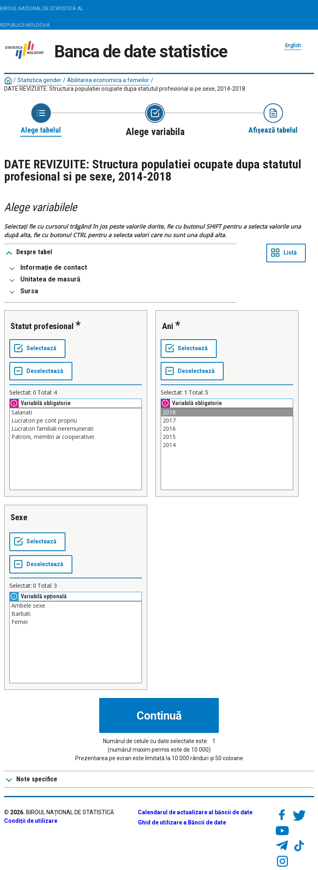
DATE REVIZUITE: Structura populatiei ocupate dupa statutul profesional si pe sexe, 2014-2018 (124, 88)
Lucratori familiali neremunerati (76, 429)
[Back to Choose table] (40, 119)
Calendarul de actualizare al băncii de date (195, 812)
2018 (227, 412)
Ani (167, 326)
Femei (76, 622)
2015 (227, 437)
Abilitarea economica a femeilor (108, 80)
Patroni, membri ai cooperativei (76, 437)
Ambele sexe (76, 606)
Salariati (76, 412)
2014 (227, 445)
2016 (227, 429)
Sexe (19, 517)
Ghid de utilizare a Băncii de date (182, 822)
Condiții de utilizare (30, 821)
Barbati (76, 614)
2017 (227, 420)
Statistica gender (39, 80)
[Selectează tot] (37, 348)
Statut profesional (42, 326)
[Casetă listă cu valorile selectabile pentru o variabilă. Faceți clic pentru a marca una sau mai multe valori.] (75, 449)
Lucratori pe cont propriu (76, 420)
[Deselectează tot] (40, 371)
